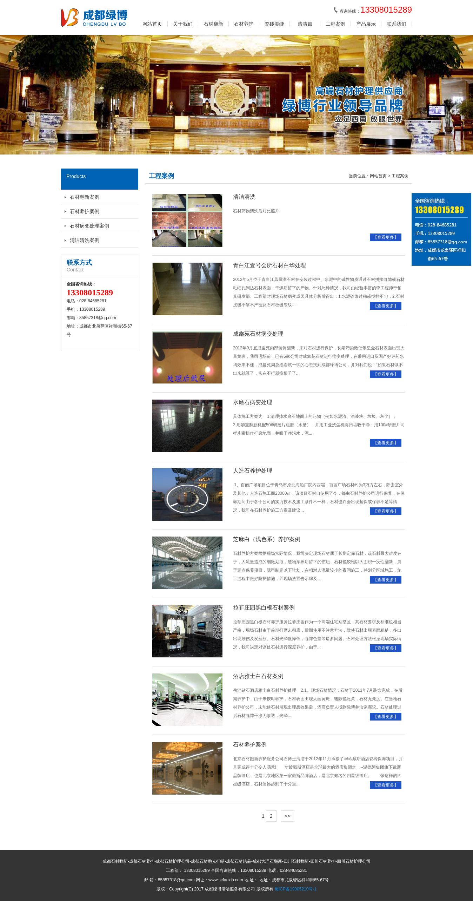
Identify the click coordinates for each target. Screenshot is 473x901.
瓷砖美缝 (274, 24)
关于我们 (183, 24)
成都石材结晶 (238, 861)
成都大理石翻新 (267, 861)
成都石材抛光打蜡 (208, 861)
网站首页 (152, 24)
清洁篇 (305, 24)
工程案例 (335, 24)
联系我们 (396, 24)
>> (287, 816)
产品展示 (366, 24)
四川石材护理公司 (354, 861)
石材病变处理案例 (89, 226)
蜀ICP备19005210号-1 (295, 889)
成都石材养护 (141, 861)
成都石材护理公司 (172, 861)
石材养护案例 (84, 211)
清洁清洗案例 (84, 240)
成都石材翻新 (115, 861)
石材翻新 (213, 24)
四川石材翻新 (296, 861)
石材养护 (244, 24)
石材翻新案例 (84, 197)
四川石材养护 (322, 861)
